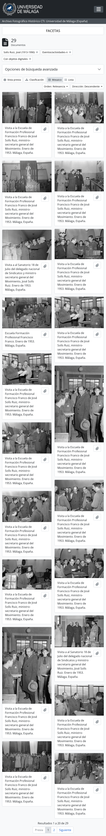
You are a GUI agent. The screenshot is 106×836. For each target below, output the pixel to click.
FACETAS (53, 30)
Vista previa (12, 79)
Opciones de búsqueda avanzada (31, 69)
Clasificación (34, 79)
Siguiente (65, 830)
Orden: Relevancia (55, 86)
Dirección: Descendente (86, 86)
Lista (69, 79)
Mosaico (55, 79)
